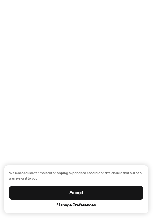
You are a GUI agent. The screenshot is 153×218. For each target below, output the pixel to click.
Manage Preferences (76, 205)
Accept (76, 192)
